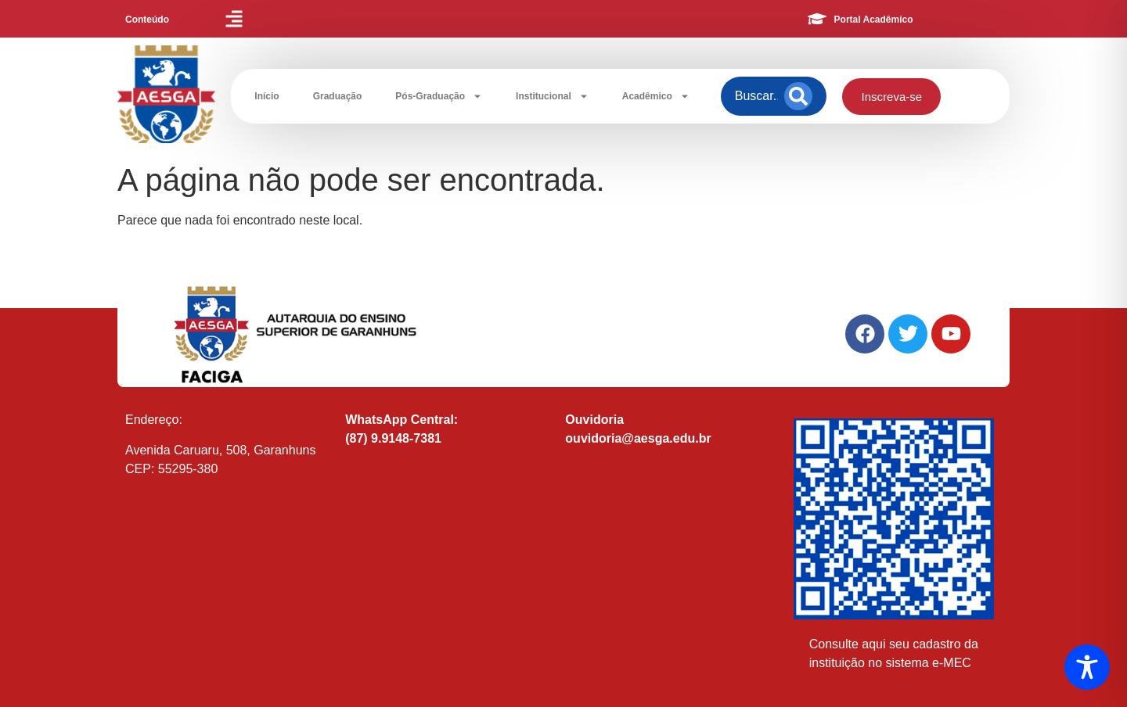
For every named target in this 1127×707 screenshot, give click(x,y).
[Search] (798, 96)
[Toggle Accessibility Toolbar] (1087, 667)
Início (266, 96)
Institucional (552, 96)
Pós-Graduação (438, 96)
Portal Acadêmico (873, 19)
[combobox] (757, 96)
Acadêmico (656, 96)
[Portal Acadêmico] (817, 18)
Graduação (337, 96)
